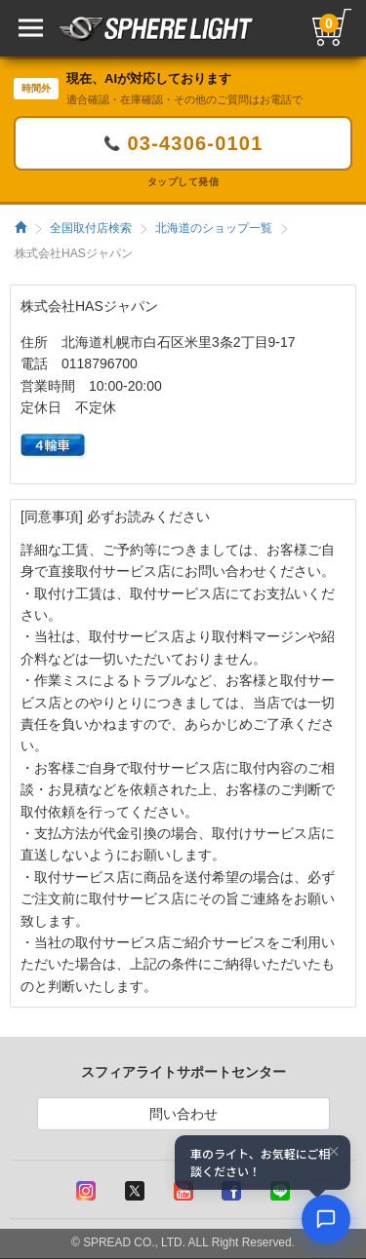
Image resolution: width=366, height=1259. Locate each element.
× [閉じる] (334, 1152)
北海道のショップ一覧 (213, 228)
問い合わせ (183, 1114)
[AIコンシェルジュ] (326, 1219)
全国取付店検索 (91, 228)
